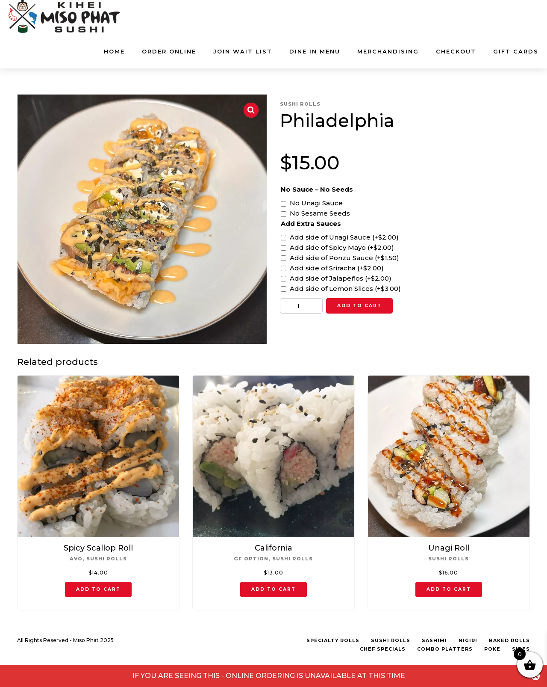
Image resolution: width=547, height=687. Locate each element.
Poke (492, 649)
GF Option (251, 559)
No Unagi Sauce (316, 203)
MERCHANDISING (388, 51)
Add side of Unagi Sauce (344, 237)
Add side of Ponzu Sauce (344, 258)
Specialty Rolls (332, 640)
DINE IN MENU (314, 51)
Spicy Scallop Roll (98, 548)
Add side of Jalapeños (340, 278)
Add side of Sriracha (337, 268)
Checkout (456, 51)
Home (114, 51)
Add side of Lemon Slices (345, 288)
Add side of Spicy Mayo (342, 247)
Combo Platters (445, 649)
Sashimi (434, 640)
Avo (76, 559)
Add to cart (359, 305)
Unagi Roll (448, 548)
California (273, 548)
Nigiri (468, 640)
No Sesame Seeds (320, 213)
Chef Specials (383, 649)
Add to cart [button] (98, 589)
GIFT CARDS (515, 51)
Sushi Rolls (300, 104)
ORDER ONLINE (169, 51)
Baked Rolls (509, 640)
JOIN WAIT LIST (242, 51)
